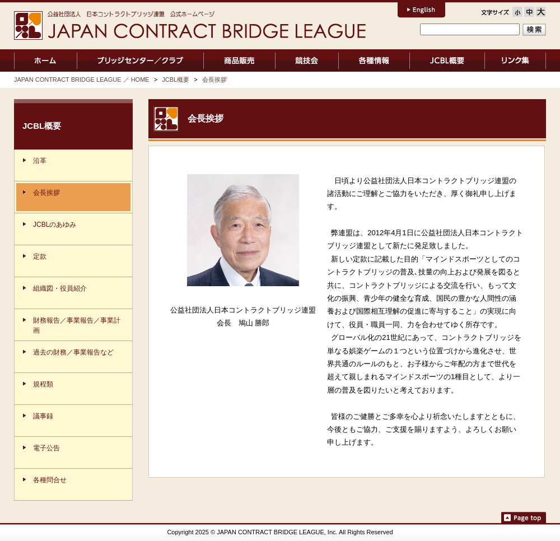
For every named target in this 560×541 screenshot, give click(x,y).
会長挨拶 (214, 79)
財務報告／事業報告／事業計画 (76, 325)
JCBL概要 (447, 60)
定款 (39, 256)
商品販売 (239, 60)
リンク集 (515, 60)
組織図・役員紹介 (60, 288)
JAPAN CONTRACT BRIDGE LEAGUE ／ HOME (45, 60)
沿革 (39, 161)
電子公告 (46, 448)
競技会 (307, 60)
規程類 (43, 384)
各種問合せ (50, 480)
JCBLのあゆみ (54, 224)
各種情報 (374, 60)
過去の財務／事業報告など (73, 352)
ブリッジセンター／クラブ (140, 60)
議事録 (43, 416)
